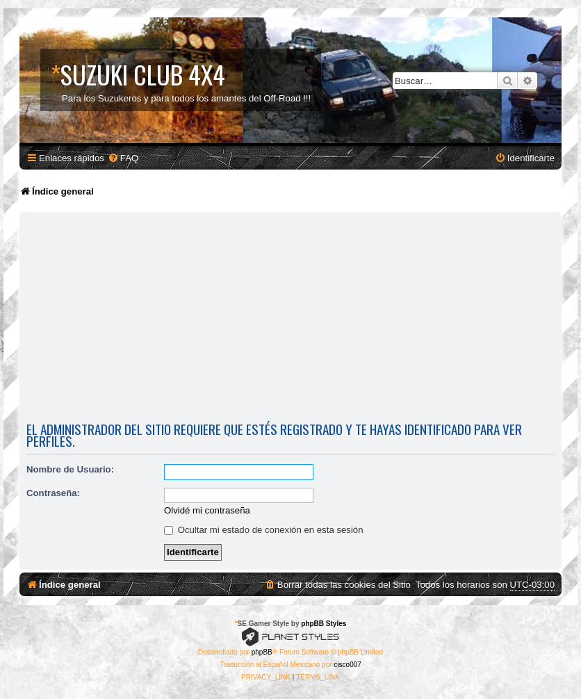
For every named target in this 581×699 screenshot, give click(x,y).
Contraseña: (53, 493)
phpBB (262, 652)
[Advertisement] (290, 319)
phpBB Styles (323, 623)
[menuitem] (123, 158)
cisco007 (347, 664)
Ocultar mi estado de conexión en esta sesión (263, 530)
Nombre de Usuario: (70, 469)
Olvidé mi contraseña (207, 510)
